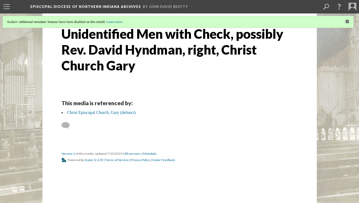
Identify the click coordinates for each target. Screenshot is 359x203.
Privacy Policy (140, 160)
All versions (132, 154)
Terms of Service (117, 160)
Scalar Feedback (163, 160)
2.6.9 (98, 160)
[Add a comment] (67, 125)
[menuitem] (6, 6)
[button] (339, 6)
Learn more (114, 22)
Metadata (149, 154)
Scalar (89, 160)
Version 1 (68, 154)
